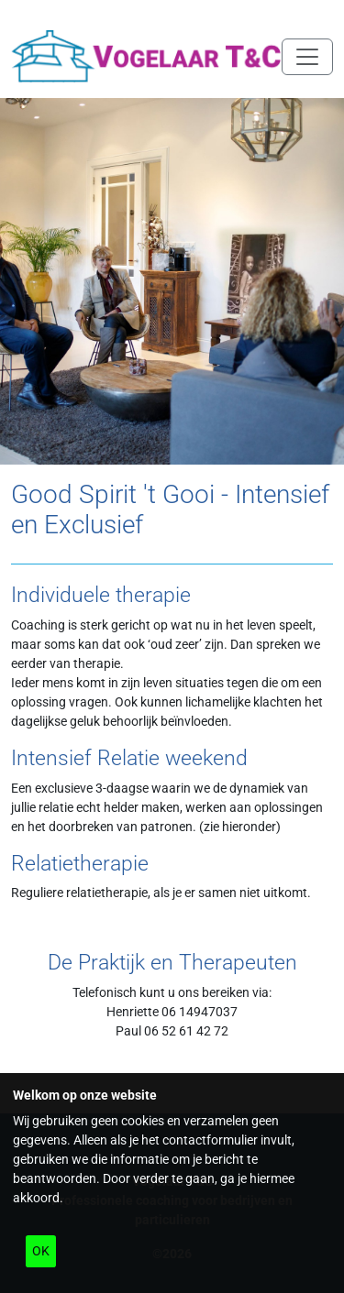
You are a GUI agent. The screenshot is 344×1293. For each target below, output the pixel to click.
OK (41, 1251)
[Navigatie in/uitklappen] (307, 56)
